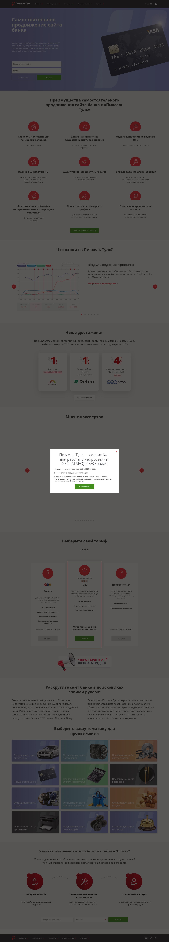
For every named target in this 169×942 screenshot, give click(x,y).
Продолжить (84, 486)
